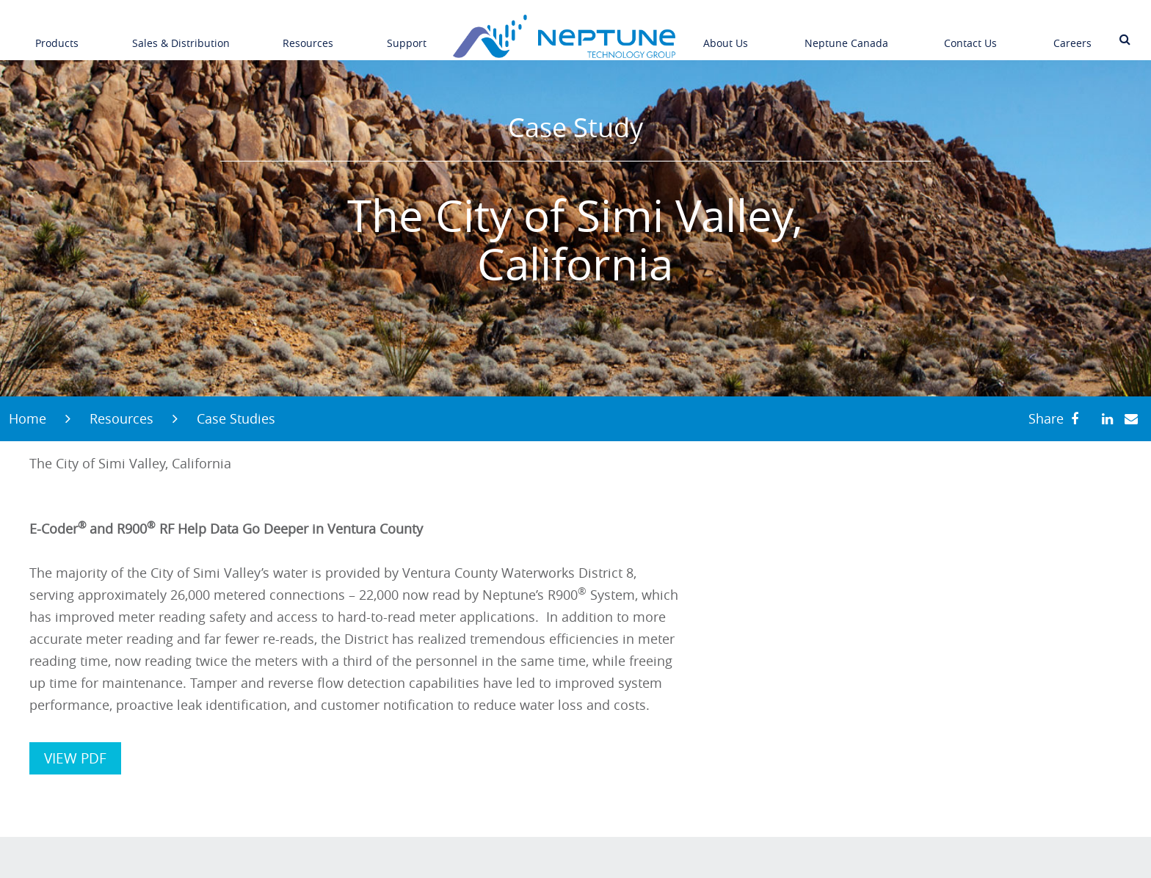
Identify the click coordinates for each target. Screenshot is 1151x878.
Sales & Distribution (181, 33)
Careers (1072, 33)
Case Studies (236, 418)
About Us (725, 33)
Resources (308, 33)
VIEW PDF (75, 758)
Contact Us (970, 33)
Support (406, 33)
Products (57, 33)
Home (27, 418)
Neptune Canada (846, 33)
